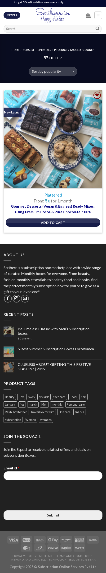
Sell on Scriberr (82, 559)
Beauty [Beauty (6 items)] (9, 397)
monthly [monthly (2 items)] (57, 404)
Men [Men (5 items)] (44, 404)
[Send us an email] (25, 299)
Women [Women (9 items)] (30, 420)
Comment (24, 338)
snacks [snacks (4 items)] (79, 412)
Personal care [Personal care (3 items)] (76, 404)
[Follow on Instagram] (16, 299)
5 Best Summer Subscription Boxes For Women (56, 349)
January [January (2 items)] (10, 404)
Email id (11, 468)
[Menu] (98, 15)
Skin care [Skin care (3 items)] (65, 412)
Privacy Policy (25, 556)
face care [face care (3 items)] (59, 397)
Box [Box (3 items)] (21, 397)
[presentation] (39, 502)
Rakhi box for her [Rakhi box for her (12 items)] (16, 412)
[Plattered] (53, 139)
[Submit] (97, 29)
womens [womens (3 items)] (46, 420)
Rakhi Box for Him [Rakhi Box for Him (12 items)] (42, 412)
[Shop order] (53, 71)
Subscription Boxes (37, 49)
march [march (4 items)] (33, 404)
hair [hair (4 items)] (83, 397)
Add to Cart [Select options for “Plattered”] (53, 223)
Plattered (53, 195)
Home (15, 49)
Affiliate (46, 556)
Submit (53, 515)
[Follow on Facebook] (8, 299)
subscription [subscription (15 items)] (13, 420)
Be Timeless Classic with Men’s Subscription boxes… (53, 331)
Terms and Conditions (73, 556)
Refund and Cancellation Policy (38, 559)
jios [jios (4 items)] (22, 404)
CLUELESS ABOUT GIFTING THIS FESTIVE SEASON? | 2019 (54, 366)
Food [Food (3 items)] (73, 397)
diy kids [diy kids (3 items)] (44, 397)
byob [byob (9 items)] (31, 397)
